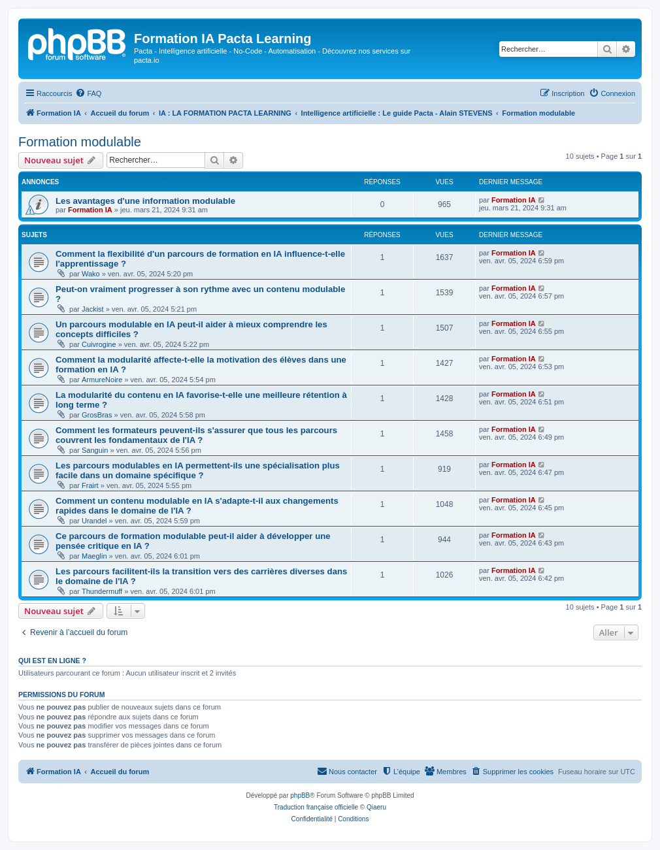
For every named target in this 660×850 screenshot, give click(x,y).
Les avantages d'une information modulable (145, 201)
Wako (91, 274)
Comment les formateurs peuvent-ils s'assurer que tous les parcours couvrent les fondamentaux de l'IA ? (196, 435)
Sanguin (95, 450)
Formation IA (90, 210)
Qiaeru (376, 807)
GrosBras (97, 415)
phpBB (300, 795)
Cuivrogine (99, 344)
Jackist (93, 309)
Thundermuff (102, 591)
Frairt (90, 485)
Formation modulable (79, 142)
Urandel (94, 521)
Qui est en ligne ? (52, 660)
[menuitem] (88, 93)
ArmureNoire (102, 380)
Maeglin (94, 556)
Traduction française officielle (316, 807)
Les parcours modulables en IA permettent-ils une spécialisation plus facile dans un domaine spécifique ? (198, 470)
